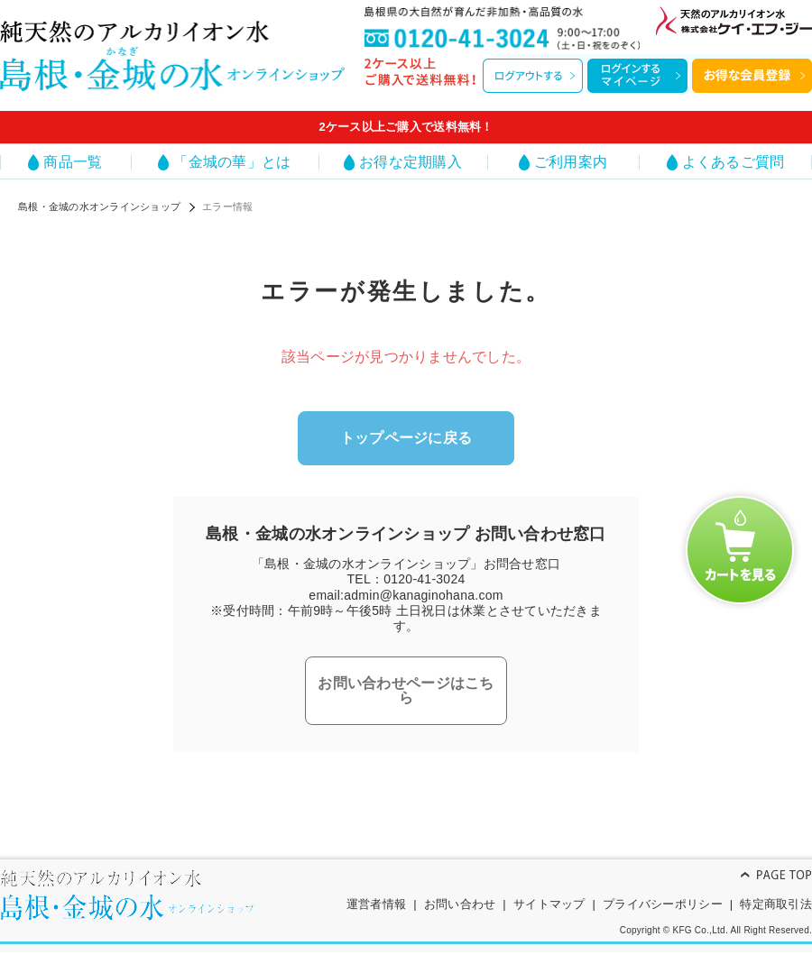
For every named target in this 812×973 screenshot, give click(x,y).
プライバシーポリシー (663, 904)
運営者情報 (376, 904)
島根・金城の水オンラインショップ (99, 206)
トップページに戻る (406, 437)
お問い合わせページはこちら (406, 690)
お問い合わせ (460, 904)
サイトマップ (549, 904)
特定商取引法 (776, 904)
